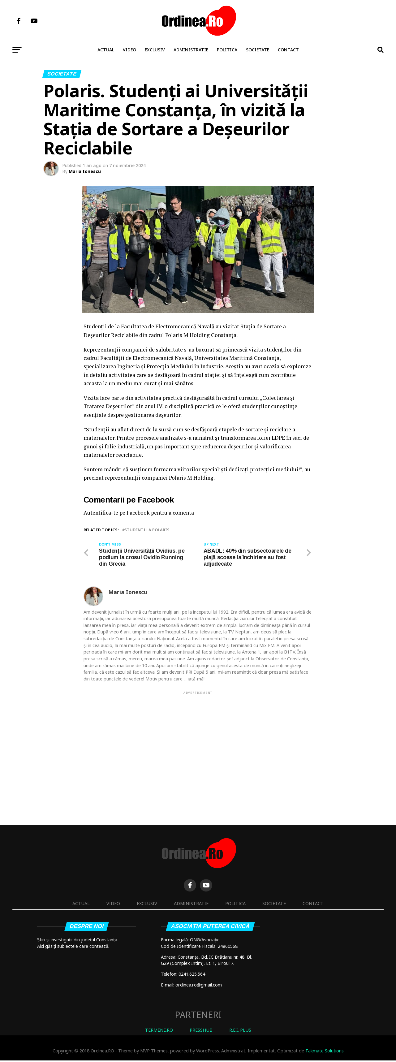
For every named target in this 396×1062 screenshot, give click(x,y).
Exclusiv (155, 50)
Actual (105, 50)
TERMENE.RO (159, 1031)
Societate (257, 50)
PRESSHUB (201, 1031)
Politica (227, 50)
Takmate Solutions (324, 1053)
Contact (288, 50)
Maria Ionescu (85, 171)
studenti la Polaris (147, 530)
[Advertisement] (198, 740)
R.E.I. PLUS (240, 1031)
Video (129, 50)
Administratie (191, 50)
